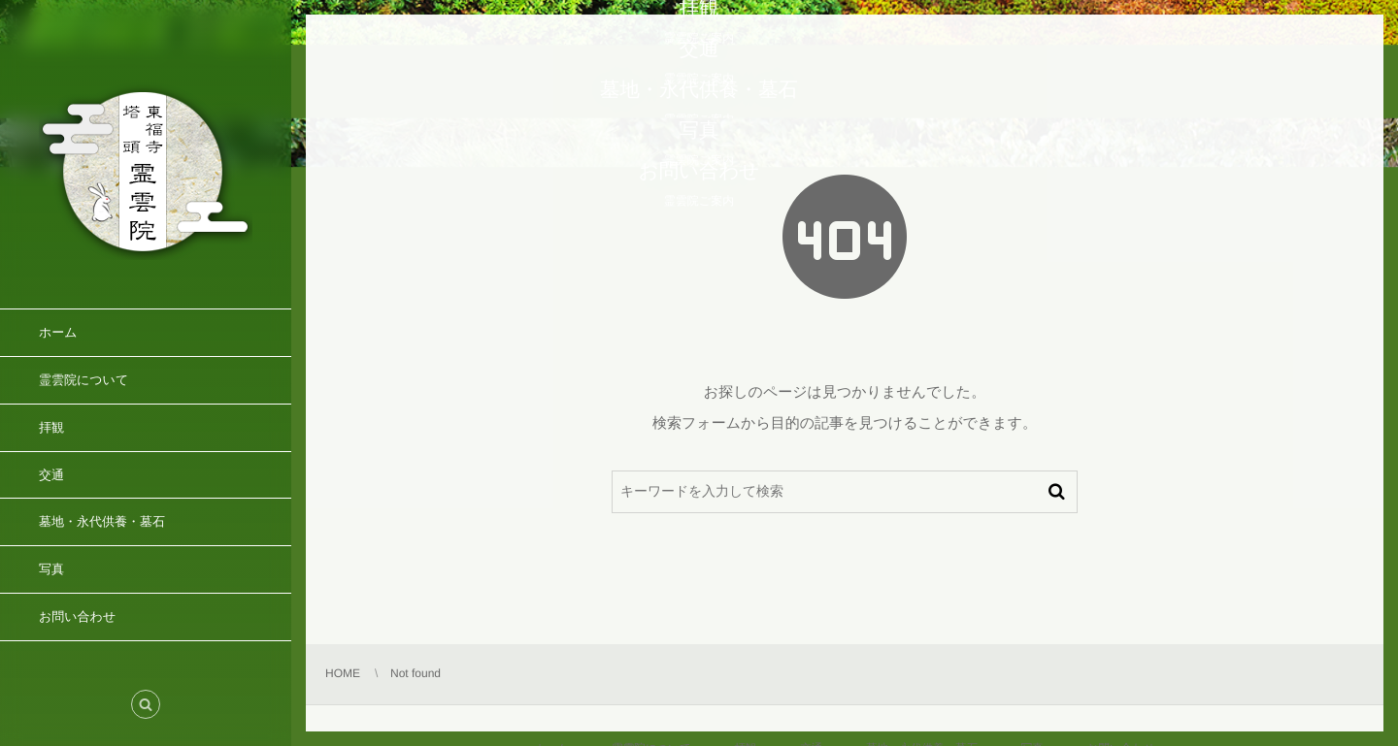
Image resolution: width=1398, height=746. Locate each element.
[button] (145, 704)
